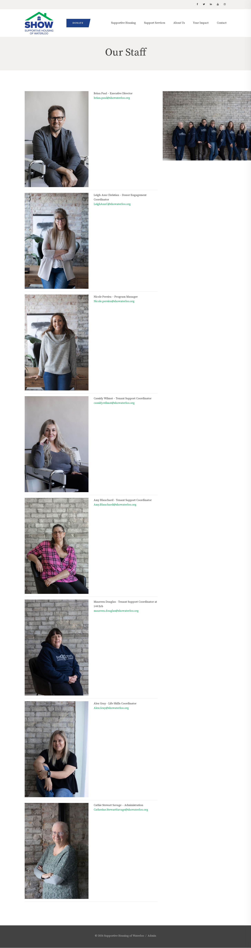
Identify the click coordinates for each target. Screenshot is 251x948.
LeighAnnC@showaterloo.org (112, 204)
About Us (179, 23)
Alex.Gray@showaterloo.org (111, 708)
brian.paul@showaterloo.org (112, 98)
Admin (152, 935)
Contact (222, 23)
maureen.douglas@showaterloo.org (116, 611)
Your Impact (201, 23)
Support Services (154, 23)
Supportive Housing (123, 23)
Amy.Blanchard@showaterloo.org (115, 504)
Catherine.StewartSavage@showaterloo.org (121, 809)
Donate (77, 23)
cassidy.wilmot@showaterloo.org (114, 403)
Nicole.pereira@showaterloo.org (114, 301)
